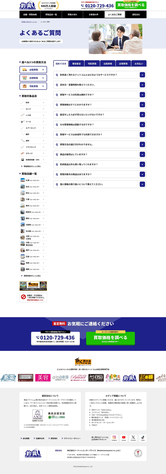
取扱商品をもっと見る (32, 166)
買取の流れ (72, 14)
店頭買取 (30, 78)
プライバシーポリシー (72, 438)
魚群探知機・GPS (30, 159)
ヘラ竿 (26, 115)
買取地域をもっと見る (32, 275)
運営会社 (136, 14)
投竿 (25, 140)
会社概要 (26, 438)
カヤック (27, 153)
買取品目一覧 (51, 14)
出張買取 (30, 70)
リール (26, 121)
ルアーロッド (28, 127)
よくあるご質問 (114, 14)
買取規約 (54, 438)
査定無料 (59, 323)
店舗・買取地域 (30, 14)
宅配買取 (30, 86)
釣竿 (25, 102)
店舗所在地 (40, 438)
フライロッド (28, 147)
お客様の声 (93, 14)
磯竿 (25, 134)
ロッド (26, 108)
